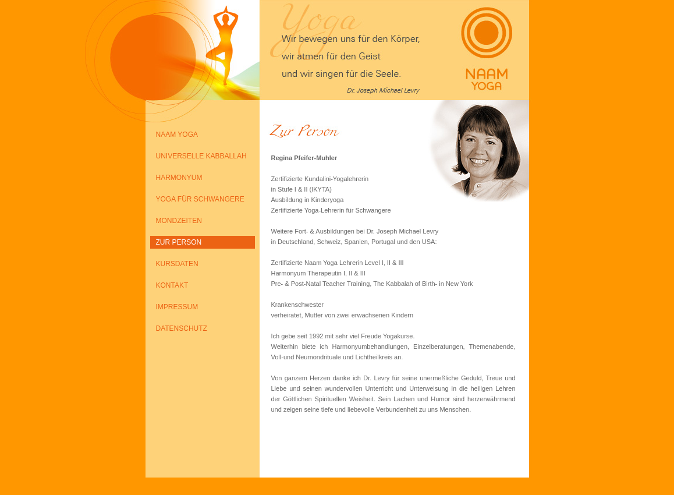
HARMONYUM (179, 178)
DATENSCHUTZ (181, 328)
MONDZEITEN (179, 221)
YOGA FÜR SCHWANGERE (200, 199)
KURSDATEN (177, 264)
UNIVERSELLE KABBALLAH (201, 156)
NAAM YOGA (177, 134)
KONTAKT (172, 285)
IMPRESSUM (177, 307)
